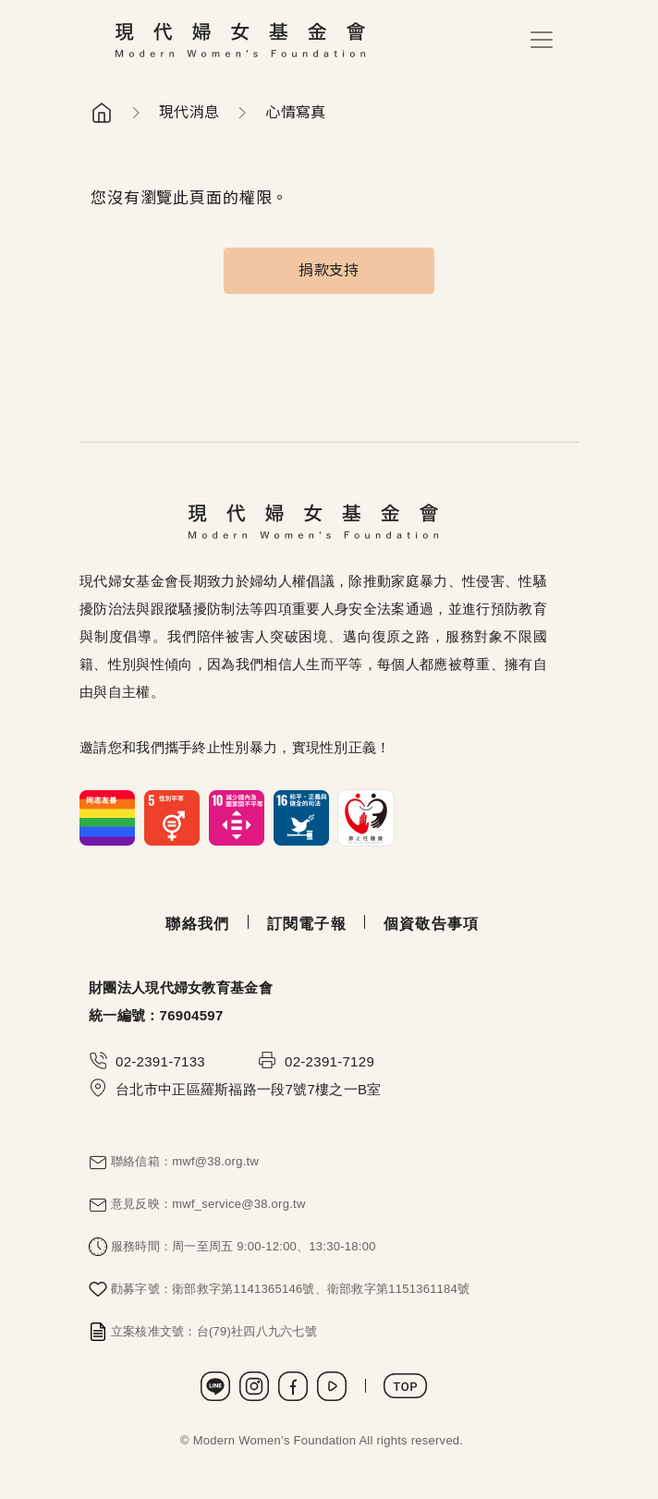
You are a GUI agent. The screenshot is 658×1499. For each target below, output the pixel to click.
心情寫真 (295, 112)
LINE (215, 1386)
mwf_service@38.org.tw (238, 1204)
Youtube (332, 1386)
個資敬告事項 (432, 924)
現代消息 (189, 112)
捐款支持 (329, 270)
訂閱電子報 (307, 924)
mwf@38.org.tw (215, 1161)
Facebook (293, 1386)
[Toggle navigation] (541, 39)
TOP (405, 1385)
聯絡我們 (197, 924)
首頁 (102, 113)
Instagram (254, 1386)
